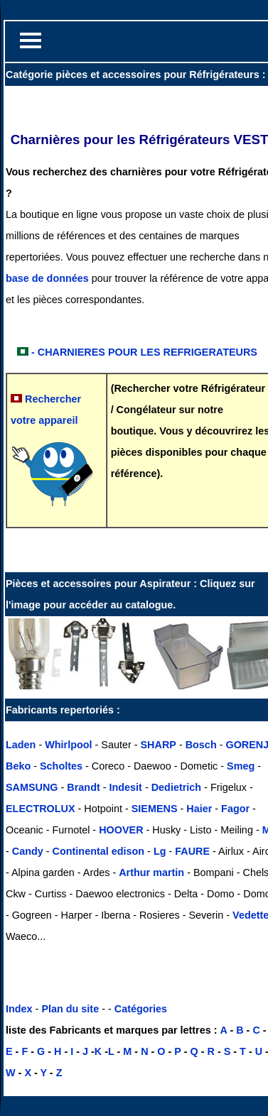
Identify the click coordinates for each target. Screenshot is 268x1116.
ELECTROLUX (40, 808)
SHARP (158, 744)
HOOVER (121, 830)
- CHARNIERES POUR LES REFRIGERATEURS (144, 352)
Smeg (240, 766)
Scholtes (61, 766)
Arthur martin (151, 872)
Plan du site (70, 1008)
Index (19, 1008)
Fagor (235, 808)
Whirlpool (68, 744)
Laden (21, 744)
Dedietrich (176, 787)
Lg (160, 851)
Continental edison (99, 851)
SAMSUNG (32, 787)
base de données (47, 278)
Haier (199, 808)
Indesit (125, 787)
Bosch (201, 744)
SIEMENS (155, 808)
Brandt (83, 787)
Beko (18, 766)
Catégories (140, 1008)
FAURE (192, 851)
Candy (27, 851)
